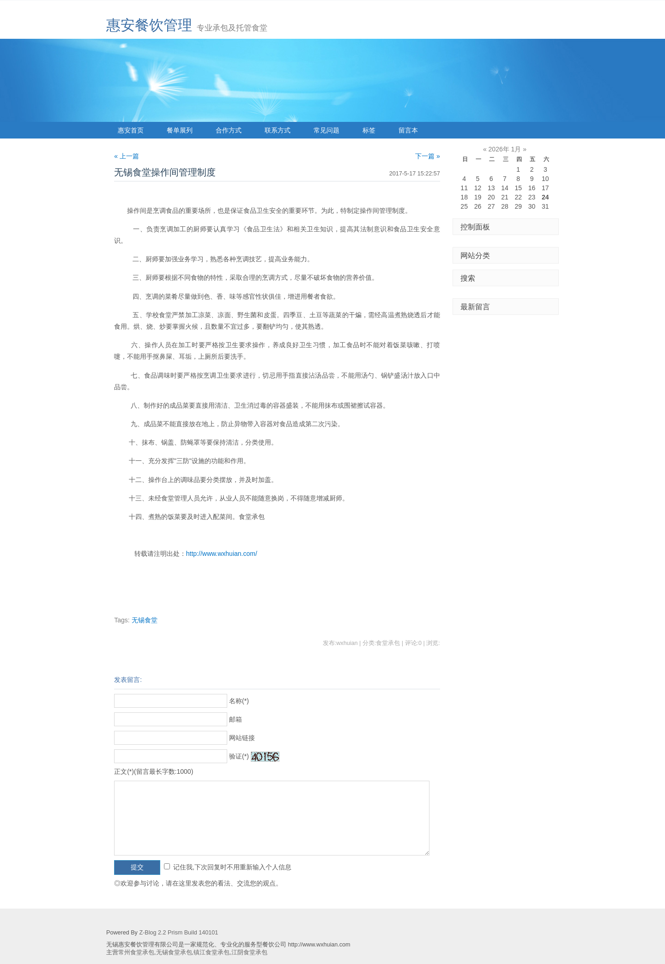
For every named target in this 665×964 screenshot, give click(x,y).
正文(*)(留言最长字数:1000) (153, 771)
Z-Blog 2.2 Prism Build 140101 (178, 932)
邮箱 (235, 719)
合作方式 (229, 130)
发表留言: (128, 679)
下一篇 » (427, 156)
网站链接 (242, 737)
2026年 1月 (505, 149)
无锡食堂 (144, 620)
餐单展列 (180, 130)
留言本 (408, 130)
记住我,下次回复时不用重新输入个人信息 (232, 867)
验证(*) (239, 756)
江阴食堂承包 (249, 952)
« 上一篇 (126, 156)
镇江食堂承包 (211, 952)
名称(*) (239, 701)
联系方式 (277, 130)
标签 (369, 130)
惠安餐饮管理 (149, 25)
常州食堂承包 (136, 952)
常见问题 (326, 130)
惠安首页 (131, 130)
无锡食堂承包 (174, 952)
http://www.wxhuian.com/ (221, 553)
